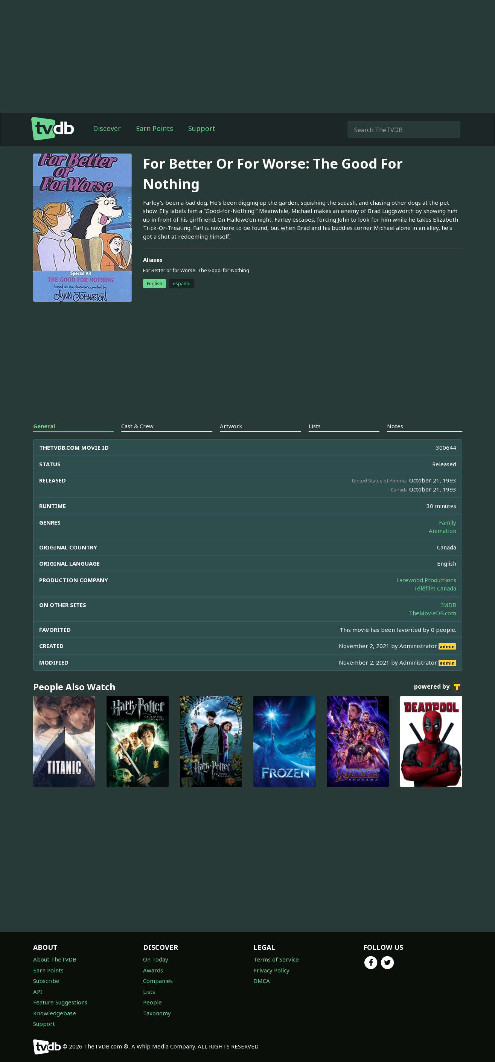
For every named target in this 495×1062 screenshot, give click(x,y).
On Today (155, 959)
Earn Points (154, 128)
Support (201, 128)
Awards (153, 970)
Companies (158, 980)
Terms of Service (276, 959)
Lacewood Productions (426, 580)
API (37, 991)
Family (447, 522)
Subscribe (46, 980)
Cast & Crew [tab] (137, 426)
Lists (149, 991)
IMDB (448, 605)
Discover (107, 128)
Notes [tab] (395, 426)
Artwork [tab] (231, 426)
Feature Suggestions (60, 1002)
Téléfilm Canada (435, 588)
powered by (438, 687)
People (152, 1002)
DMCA (261, 980)
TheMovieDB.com (432, 613)
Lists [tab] (315, 426)
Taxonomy (157, 1013)
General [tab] (44, 426)
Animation (442, 530)
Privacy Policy (271, 970)
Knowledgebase (54, 1013)
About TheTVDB (54, 959)
